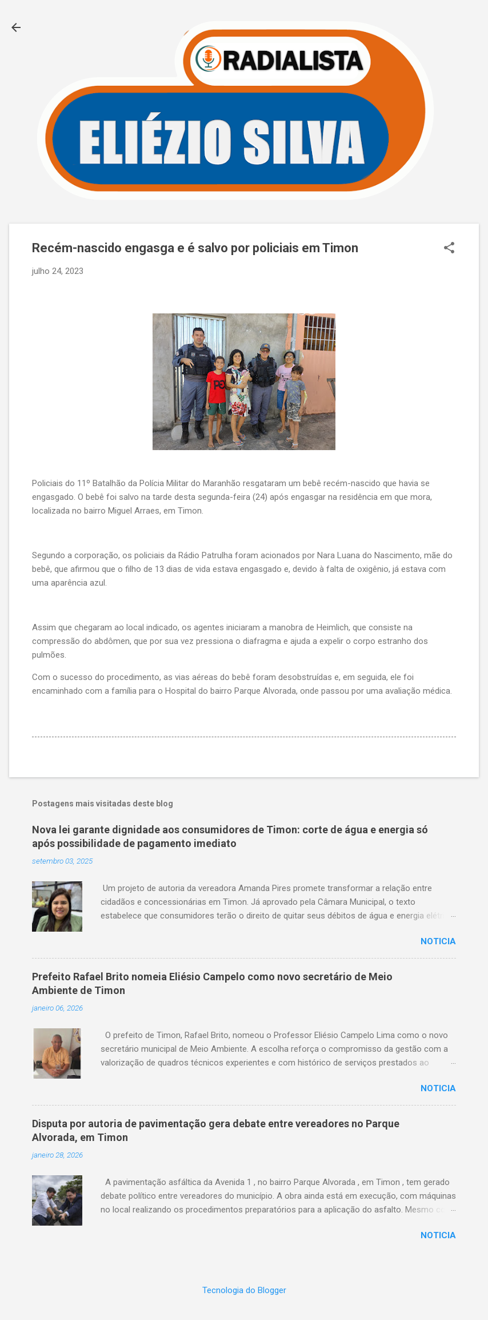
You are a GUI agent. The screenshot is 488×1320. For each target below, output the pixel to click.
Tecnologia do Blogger (244, 1290)
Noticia (438, 941)
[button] (449, 249)
